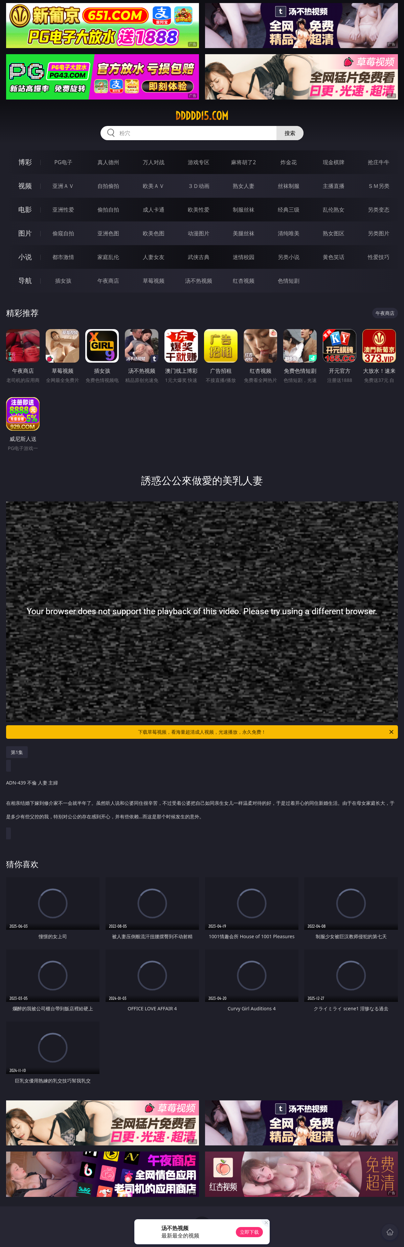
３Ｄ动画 (198, 186)
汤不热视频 (198, 280)
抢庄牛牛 (378, 162)
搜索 (290, 133)
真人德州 (108, 162)
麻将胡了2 (243, 162)
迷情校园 (243, 257)
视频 (25, 185)
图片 (25, 233)
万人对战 (153, 162)
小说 (25, 256)
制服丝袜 (243, 209)
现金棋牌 (333, 162)
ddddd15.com (201, 116)
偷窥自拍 (63, 233)
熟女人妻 (243, 186)
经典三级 (288, 209)
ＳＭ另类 (378, 186)
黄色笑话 (333, 257)
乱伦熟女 (333, 209)
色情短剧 (288, 280)
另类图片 (378, 233)
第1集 (17, 752)
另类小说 (288, 257)
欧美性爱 (198, 209)
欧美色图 (153, 233)
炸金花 (288, 162)
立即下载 (249, 1232)
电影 (25, 209)
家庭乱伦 (108, 257)
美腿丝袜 (243, 233)
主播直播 (333, 186)
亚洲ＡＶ (63, 186)
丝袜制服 (288, 186)
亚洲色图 (108, 233)
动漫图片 (198, 233)
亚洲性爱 (63, 209)
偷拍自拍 (108, 209)
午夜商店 (108, 280)
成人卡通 (153, 209)
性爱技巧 (378, 257)
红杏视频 (243, 280)
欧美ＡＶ (153, 186)
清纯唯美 (288, 233)
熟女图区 (333, 233)
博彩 (25, 162)
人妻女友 (153, 257)
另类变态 (378, 209)
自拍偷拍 (108, 186)
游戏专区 (198, 162)
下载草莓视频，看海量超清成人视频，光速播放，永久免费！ (266, 732)
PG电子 (63, 162)
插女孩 (63, 280)
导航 (25, 280)
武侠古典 (198, 257)
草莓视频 (153, 280)
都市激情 (63, 257)
